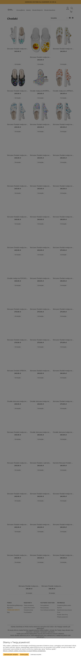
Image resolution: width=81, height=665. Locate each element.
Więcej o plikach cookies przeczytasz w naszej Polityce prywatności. (24, 651)
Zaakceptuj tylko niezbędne (11, 654)
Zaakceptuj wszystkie (35, 654)
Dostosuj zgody (24, 654)
